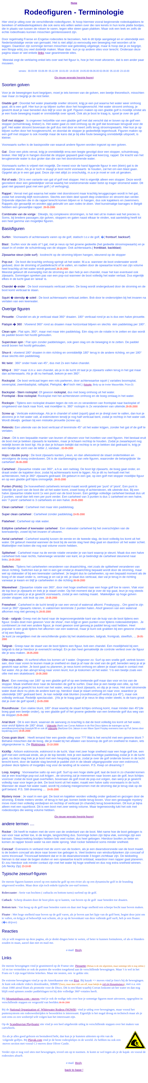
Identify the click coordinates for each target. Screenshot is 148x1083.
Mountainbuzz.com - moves (23, 998)
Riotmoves (38, 744)
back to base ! (74, 1070)
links (41, 52)
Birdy (78, 950)
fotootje (88, 384)
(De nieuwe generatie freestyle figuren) (74, 77)
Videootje (52, 725)
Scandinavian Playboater (24, 1024)
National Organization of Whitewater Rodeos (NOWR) (43, 1009)
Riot (76, 980)
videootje (52, 728)
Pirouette (80, 965)
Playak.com (35, 1040)
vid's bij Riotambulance (113, 984)
